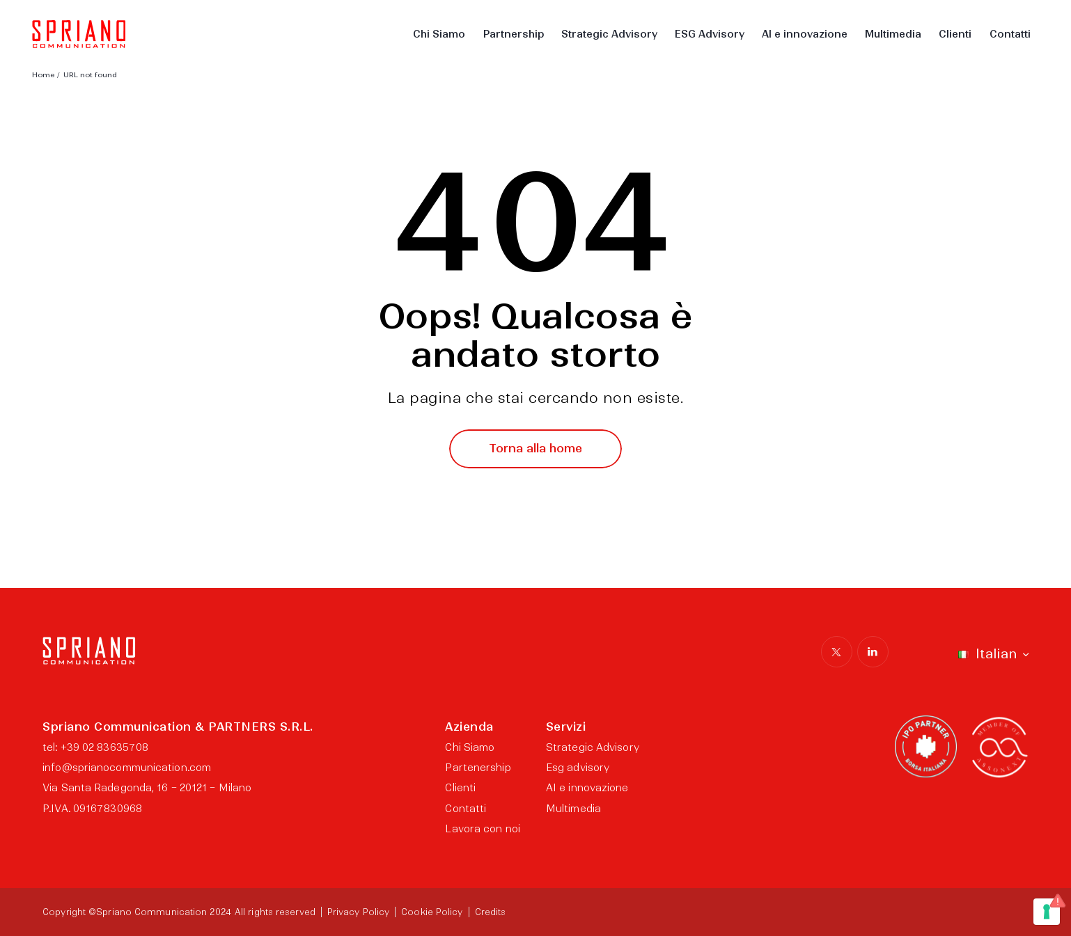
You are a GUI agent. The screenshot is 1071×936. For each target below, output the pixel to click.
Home (43, 74)
